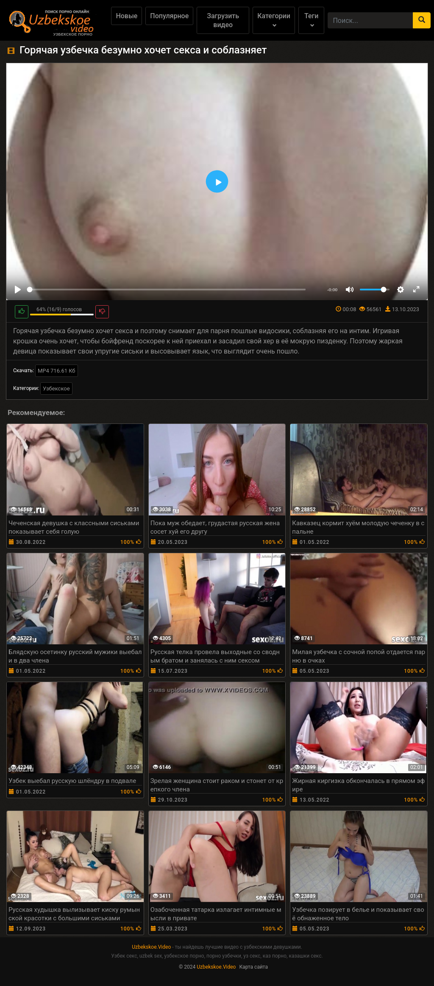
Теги (311, 20)
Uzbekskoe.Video (151, 947)
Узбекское (56, 388)
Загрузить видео (223, 20)
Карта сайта (253, 967)
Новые (126, 16)
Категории (273, 20)
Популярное (169, 16)
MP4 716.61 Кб (56, 371)
